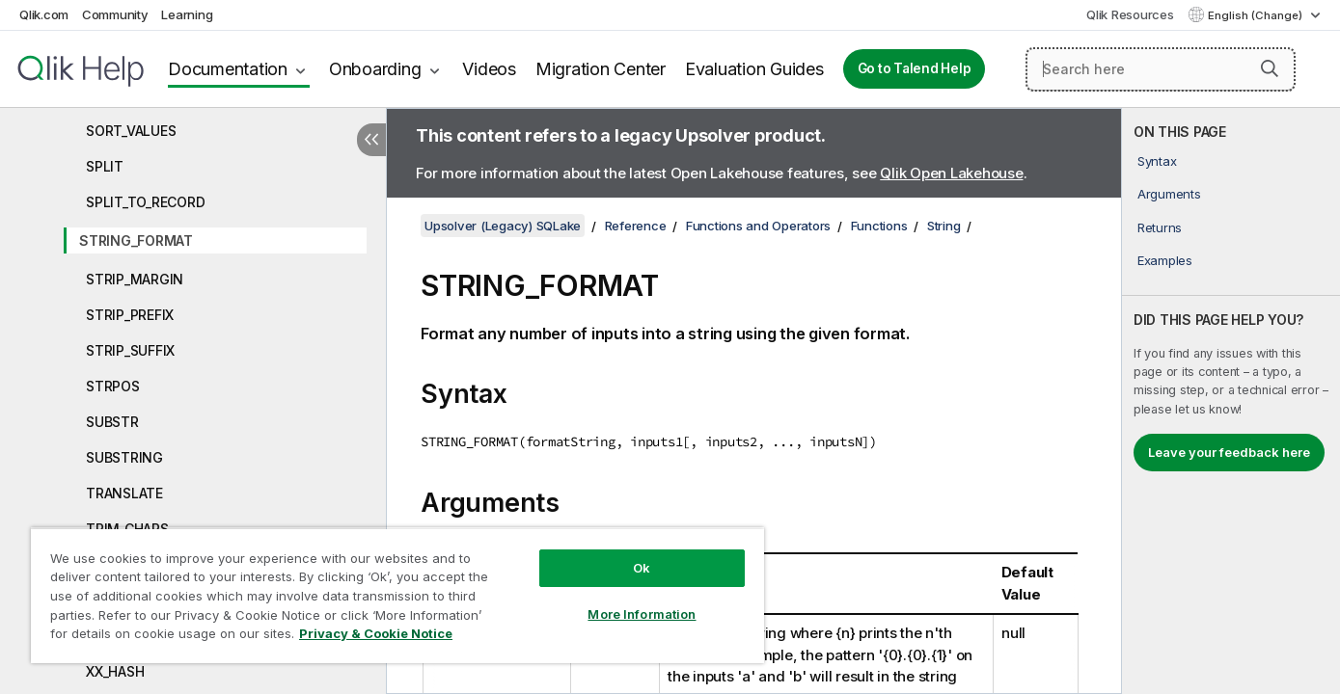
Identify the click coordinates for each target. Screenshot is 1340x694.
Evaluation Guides (754, 69)
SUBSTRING (124, 457)
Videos (489, 69)
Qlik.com (43, 14)
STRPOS (113, 386)
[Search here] (1160, 69)
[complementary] (1231, 401)
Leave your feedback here (1229, 452)
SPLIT (104, 166)
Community (115, 14)
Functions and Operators (758, 225)
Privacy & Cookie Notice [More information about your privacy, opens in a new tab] (375, 633)
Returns (1159, 227)
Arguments (1169, 193)
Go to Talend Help (914, 68)
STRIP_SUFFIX (130, 350)
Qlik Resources (1130, 14)
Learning (186, 14)
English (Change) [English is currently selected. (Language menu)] (1256, 15)
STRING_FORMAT (136, 240)
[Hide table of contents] (371, 139)
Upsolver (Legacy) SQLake (502, 225)
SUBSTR (112, 422)
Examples (1164, 260)
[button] (1269, 68)
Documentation (227, 69)
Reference (636, 225)
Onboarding (375, 69)
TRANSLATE (124, 493)
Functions (879, 225)
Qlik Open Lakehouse (951, 173)
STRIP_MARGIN (134, 279)
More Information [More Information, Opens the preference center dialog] (642, 614)
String (944, 225)
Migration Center (600, 69)
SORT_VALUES (131, 130)
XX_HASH (115, 671)
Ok (641, 567)
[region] (397, 595)
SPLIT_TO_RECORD (145, 202)
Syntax (1157, 161)
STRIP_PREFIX (130, 315)
